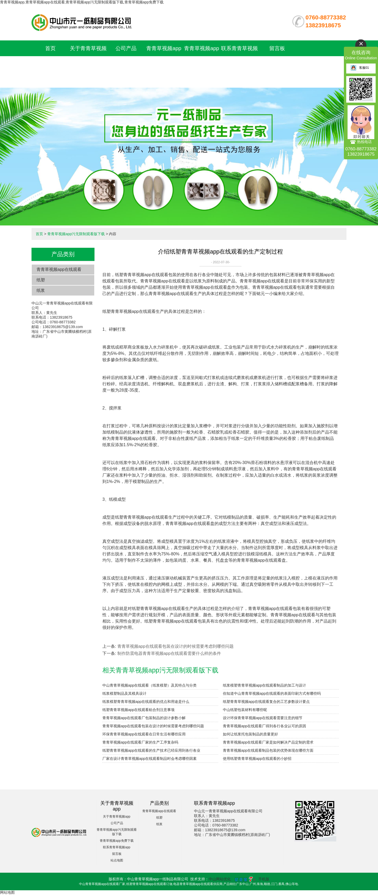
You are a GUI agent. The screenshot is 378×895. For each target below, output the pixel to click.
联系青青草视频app (116, 847)
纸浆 (40, 290)
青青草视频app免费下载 (116, 841)
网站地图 (7, 892)
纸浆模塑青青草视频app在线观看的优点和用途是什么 (145, 701)
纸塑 (40, 280)
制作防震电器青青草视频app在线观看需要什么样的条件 (169, 653)
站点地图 (117, 860)
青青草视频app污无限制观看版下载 (163, 64)
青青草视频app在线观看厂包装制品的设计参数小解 (144, 718)
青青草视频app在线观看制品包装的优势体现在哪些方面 (268, 750)
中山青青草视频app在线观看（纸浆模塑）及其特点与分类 (149, 685)
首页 (50, 48)
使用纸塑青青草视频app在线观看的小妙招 (257, 758)
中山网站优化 (220, 879)
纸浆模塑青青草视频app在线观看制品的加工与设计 (264, 685)
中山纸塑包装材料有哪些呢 (245, 710)
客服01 (359, 68)
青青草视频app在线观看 (58, 269)
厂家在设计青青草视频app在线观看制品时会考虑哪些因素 (149, 758)
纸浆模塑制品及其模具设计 (124, 693)
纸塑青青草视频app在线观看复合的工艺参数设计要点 (266, 701)
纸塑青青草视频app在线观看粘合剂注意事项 (138, 710)
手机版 (263, 879)
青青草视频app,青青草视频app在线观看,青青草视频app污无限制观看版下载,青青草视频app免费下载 (82, 2)
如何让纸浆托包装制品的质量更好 (250, 734)
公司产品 (126, 48)
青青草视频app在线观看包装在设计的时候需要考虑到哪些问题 (175, 646)
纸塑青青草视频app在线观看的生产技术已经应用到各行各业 (151, 750)
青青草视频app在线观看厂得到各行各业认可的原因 (264, 726)
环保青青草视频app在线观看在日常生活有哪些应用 (144, 734)
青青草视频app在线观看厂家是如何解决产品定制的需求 (268, 742)
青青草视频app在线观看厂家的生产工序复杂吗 (140, 742)
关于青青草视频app (116, 816)
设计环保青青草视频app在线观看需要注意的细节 (262, 718)
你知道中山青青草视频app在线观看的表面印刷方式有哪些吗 (272, 693)
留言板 (277, 48)
